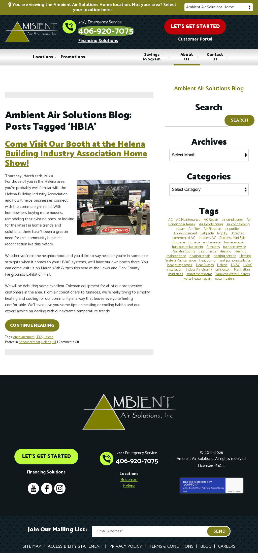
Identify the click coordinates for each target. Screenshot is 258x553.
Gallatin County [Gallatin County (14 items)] (184, 248)
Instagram (61, 476)
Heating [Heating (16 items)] (225, 248)
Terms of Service (217, 475)
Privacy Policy (201, 475)
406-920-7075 (137, 28)
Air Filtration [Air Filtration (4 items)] (212, 225)
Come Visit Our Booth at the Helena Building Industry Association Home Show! (76, 154)
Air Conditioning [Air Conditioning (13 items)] (211, 221)
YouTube (33, 476)
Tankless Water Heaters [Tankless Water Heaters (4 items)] (232, 270)
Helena (48, 333)
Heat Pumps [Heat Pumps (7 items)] (205, 261)
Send (219, 519)
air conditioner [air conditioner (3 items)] (232, 216)
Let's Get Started (212, 25)
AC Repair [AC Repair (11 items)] (211, 216)
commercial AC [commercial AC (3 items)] (183, 234)
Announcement (24, 333)
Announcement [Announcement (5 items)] (185, 230)
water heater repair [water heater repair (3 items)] (197, 275)
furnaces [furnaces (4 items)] (213, 243)
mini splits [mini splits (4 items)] (175, 270)
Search (239, 117)
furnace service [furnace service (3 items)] (234, 243)
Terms (238, 479)
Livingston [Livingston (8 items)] (223, 266)
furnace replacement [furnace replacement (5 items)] (187, 243)
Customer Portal (213, 39)
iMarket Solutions (103, 543)
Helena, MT (48, 337)
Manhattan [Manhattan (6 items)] (242, 266)
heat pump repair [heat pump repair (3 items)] (179, 261)
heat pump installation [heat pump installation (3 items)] (235, 257)
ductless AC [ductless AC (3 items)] (207, 234)
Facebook (47, 476)
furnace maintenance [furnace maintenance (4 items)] (204, 239)
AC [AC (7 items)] (170, 216)
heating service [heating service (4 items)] (225, 252)
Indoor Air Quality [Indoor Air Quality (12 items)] (199, 266)
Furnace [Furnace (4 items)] (179, 239)
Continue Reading (32, 321)
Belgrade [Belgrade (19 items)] (207, 230)
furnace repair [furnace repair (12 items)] (234, 239)
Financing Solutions (129, 39)
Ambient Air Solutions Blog (209, 85)
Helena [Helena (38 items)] (222, 261)
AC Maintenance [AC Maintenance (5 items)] (188, 216)
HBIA (39, 333)
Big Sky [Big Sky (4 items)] (222, 230)
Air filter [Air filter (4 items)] (194, 225)
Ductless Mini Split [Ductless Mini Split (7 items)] (232, 234)
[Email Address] (161, 519)
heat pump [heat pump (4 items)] (207, 257)
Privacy (231, 479)
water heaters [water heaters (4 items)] (225, 275)
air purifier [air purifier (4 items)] (232, 225)
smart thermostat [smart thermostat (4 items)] (199, 270)
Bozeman (129, 467)
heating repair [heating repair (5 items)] (199, 252)
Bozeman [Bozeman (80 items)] (237, 230)
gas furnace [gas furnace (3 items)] (207, 248)
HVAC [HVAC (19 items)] (235, 261)
